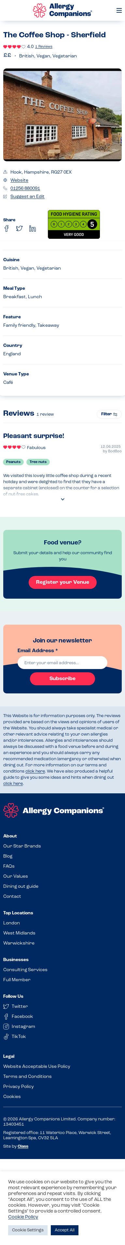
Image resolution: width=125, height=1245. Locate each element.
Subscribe (62, 678)
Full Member (17, 980)
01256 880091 (25, 188)
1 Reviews (43, 47)
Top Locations (18, 913)
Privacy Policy (18, 1086)
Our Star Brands (22, 846)
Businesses (16, 960)
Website (19, 180)
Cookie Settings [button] (28, 1230)
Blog (7, 856)
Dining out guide (20, 886)
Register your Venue (62, 582)
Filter (109, 414)
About (10, 836)
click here (35, 771)
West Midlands (19, 933)
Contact (12, 896)
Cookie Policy (23, 1217)
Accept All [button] (65, 1230)
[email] (62, 662)
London (11, 923)
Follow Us (13, 996)
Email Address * (38, 650)
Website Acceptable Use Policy (36, 1066)
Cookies (12, 1096)
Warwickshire (19, 943)
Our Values (15, 876)
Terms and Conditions (27, 1076)
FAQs (9, 866)
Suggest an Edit (27, 196)
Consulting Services (25, 970)
